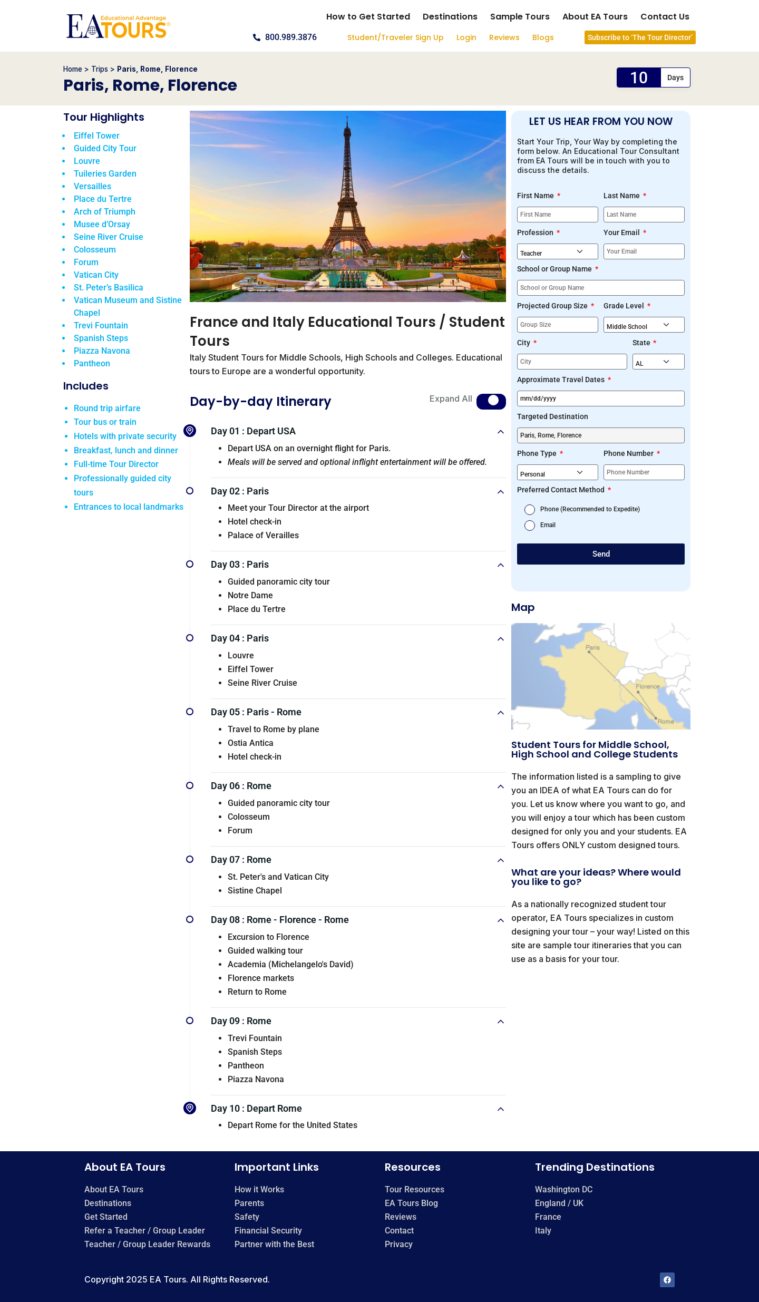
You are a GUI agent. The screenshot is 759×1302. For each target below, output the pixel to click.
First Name (536, 195)
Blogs (543, 37)
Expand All (451, 398)
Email (548, 525)
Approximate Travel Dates (561, 379)
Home (72, 69)
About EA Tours (595, 17)
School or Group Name (555, 269)
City (524, 342)
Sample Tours (520, 17)
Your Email (622, 232)
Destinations (450, 17)
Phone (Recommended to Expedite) (590, 509)
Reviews (504, 37)
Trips (99, 69)
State (642, 342)
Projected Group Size (553, 306)
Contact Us (664, 17)
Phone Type (537, 453)
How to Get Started (368, 17)
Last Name (622, 195)
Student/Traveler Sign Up (395, 37)
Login (466, 37)
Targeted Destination (552, 416)
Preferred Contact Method (561, 489)
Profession (536, 232)
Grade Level (625, 306)
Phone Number (629, 453)
